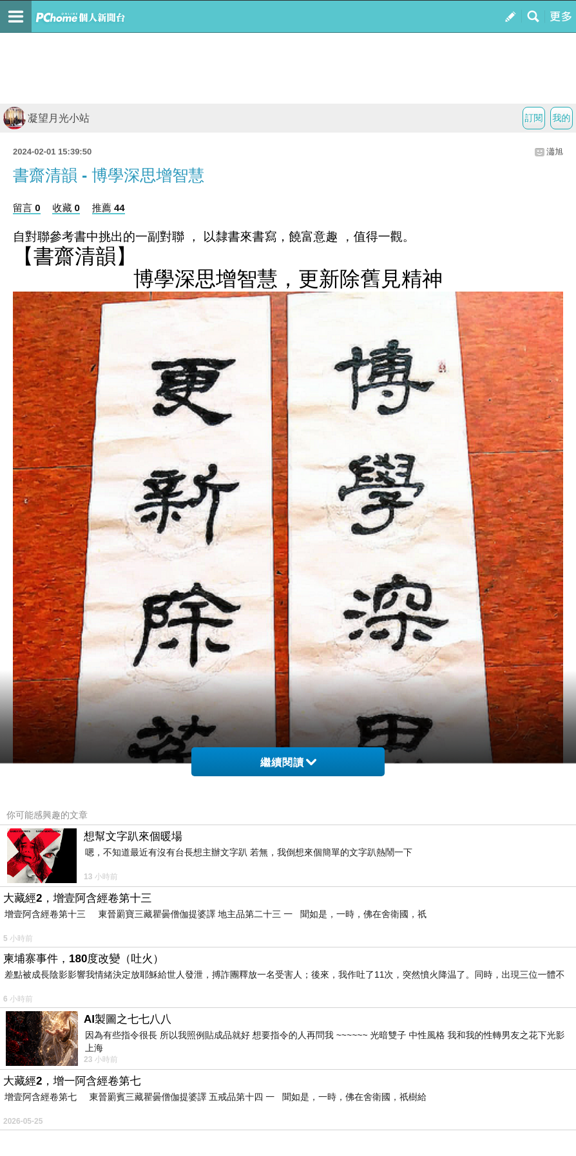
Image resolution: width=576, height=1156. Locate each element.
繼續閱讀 (288, 762)
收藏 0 (66, 207)
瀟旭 (554, 151)
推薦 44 (108, 207)
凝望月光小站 (46, 118)
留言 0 (27, 207)
